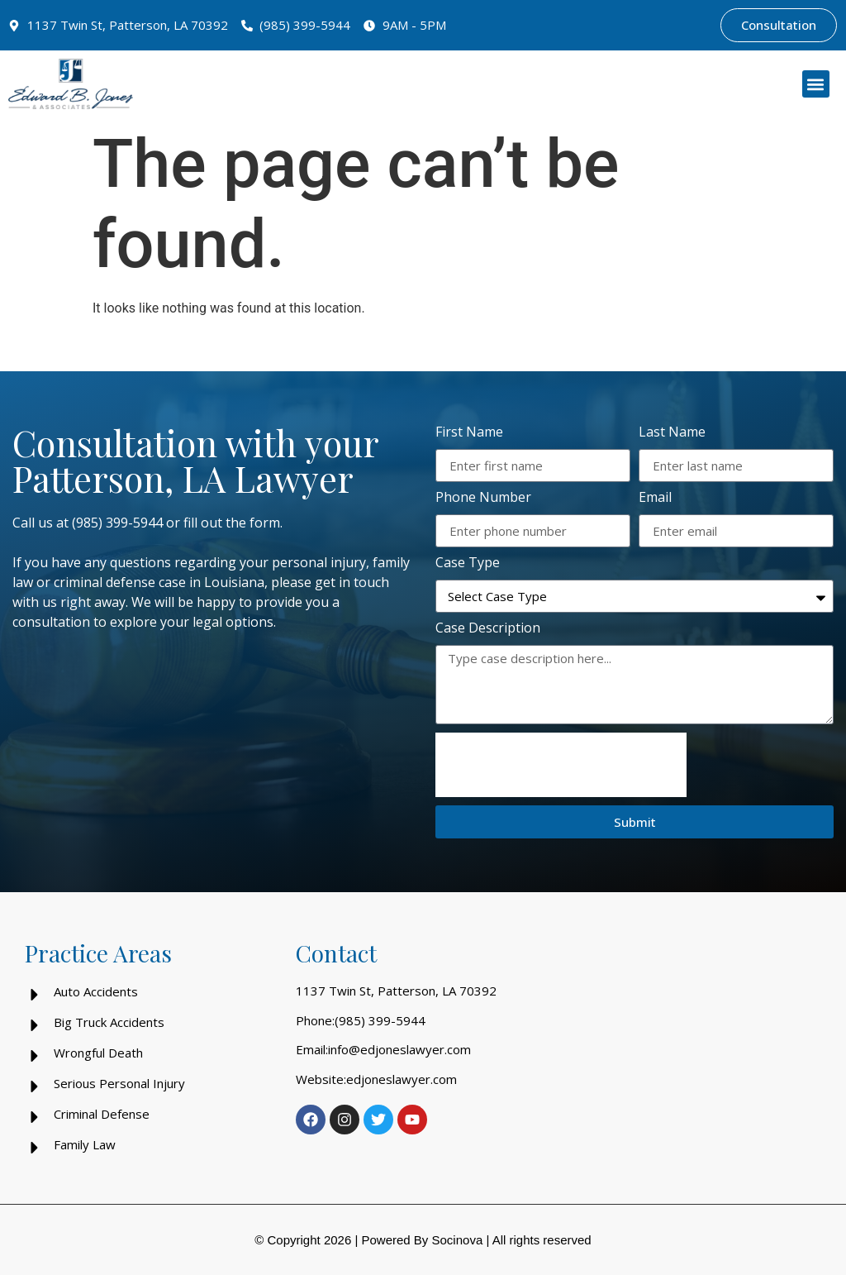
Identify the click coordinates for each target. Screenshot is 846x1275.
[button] (815, 84)
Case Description (487, 629)
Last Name (672, 433)
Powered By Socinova (421, 1240)
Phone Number (483, 498)
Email (655, 498)
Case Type (467, 563)
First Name (469, 433)
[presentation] (561, 765)
